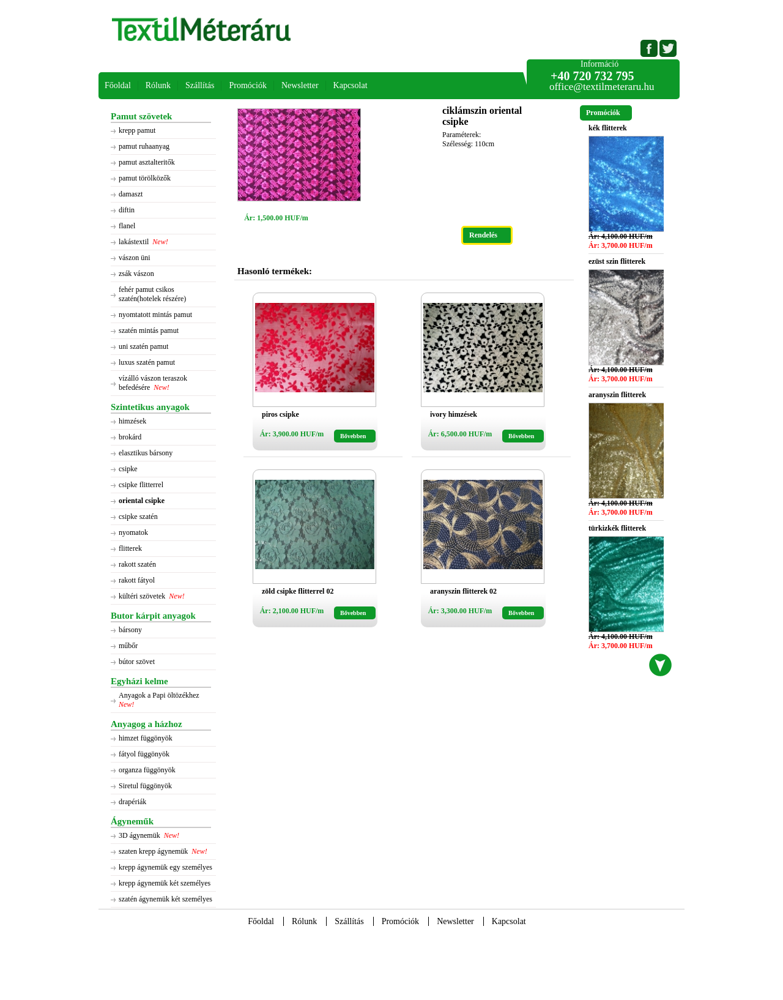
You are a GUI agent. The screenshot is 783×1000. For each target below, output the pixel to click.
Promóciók (247, 85)
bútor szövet (137, 661)
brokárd (130, 437)
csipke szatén (138, 516)
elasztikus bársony (146, 453)
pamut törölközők (145, 178)
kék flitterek (607, 128)
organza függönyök (147, 770)
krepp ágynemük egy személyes (165, 867)
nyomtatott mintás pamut (155, 314)
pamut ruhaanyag (144, 146)
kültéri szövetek (142, 596)
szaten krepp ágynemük (153, 851)
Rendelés (483, 235)
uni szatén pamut (143, 346)
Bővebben (353, 436)
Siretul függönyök (145, 786)
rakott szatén (137, 564)
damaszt (131, 194)
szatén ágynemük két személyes (165, 899)
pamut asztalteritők (147, 162)
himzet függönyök (146, 738)
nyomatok (133, 532)
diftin (127, 210)
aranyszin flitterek (617, 394)
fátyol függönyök (144, 754)
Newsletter (300, 85)
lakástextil (134, 241)
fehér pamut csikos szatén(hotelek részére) (152, 294)
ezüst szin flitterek (616, 261)
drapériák (132, 801)
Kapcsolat (350, 85)
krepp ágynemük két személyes (164, 883)
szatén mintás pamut (149, 330)
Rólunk (158, 85)
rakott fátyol (137, 580)
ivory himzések (453, 414)
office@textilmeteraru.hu (602, 86)
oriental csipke (142, 500)
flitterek (130, 548)
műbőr (128, 645)
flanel (127, 226)
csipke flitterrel (141, 484)
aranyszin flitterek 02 (463, 591)
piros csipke (280, 414)
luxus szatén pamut (147, 362)
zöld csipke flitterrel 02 (297, 591)
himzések (132, 421)
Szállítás (199, 85)
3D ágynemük (139, 835)
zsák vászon (136, 273)
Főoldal (118, 85)
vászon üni (134, 257)
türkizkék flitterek (617, 528)
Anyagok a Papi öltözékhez (160, 695)
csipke (128, 469)
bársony (130, 629)
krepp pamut (137, 130)
